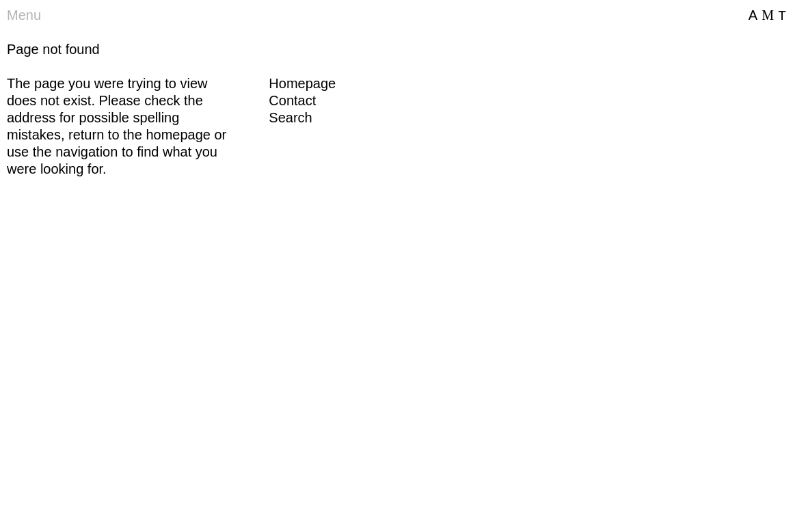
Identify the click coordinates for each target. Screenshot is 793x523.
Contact (292, 100)
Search (290, 117)
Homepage (302, 83)
